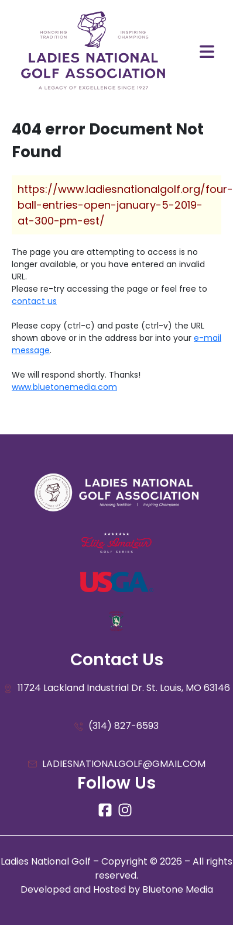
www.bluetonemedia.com (64, 387)
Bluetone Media (177, 889)
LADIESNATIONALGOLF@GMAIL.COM (116, 764)
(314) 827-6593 (116, 726)
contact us (34, 301)
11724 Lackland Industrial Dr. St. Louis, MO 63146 (117, 688)
